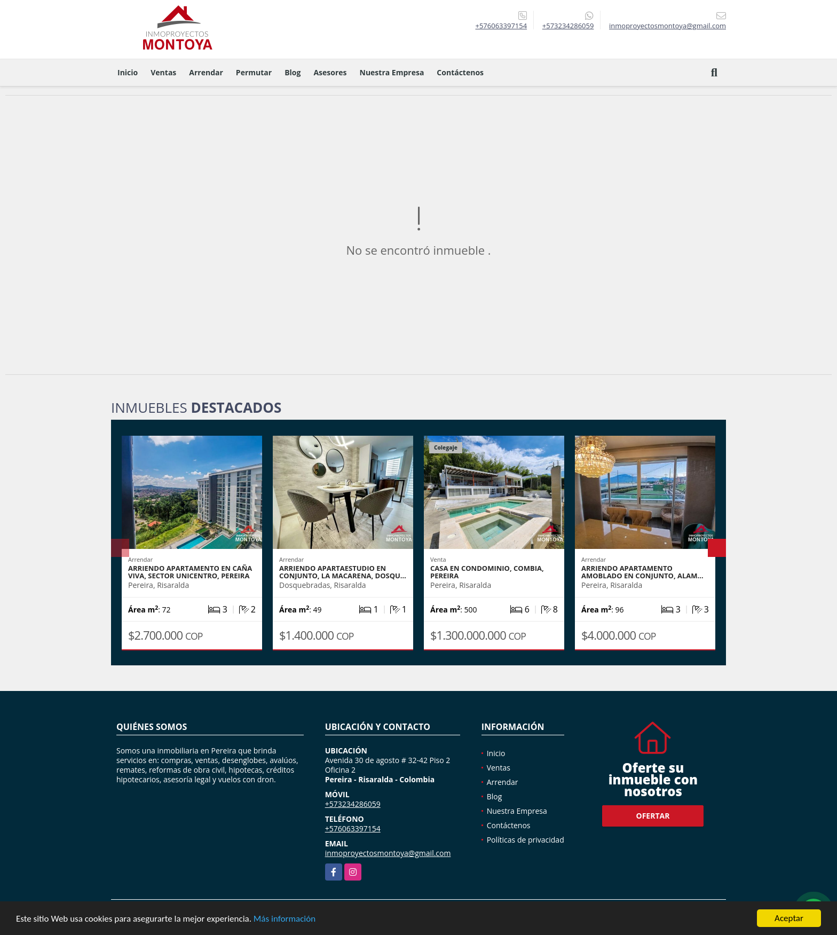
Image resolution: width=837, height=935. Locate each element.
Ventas (163, 72)
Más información (284, 919)
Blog (293, 72)
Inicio (127, 72)
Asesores (329, 72)
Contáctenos (460, 72)
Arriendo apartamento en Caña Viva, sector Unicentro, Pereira (190, 571)
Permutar (254, 72)
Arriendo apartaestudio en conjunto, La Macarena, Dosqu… (342, 571)
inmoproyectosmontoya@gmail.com (388, 853)
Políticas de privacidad (525, 840)
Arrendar (206, 72)
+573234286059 (568, 25)
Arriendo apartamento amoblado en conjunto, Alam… (642, 571)
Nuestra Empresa (392, 72)
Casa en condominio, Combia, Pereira (487, 571)
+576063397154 (501, 25)
